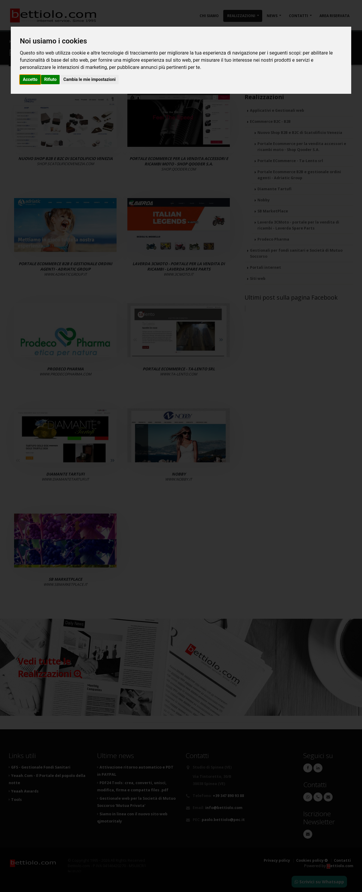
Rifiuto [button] (50, 79)
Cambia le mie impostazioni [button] (90, 79)
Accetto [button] (30, 79)
